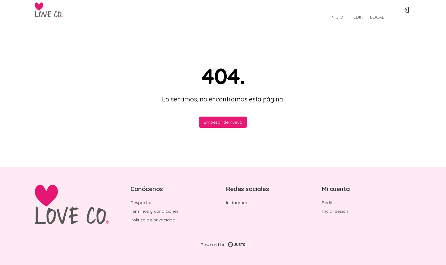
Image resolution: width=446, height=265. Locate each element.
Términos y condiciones (154, 211)
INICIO (336, 17)
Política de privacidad (152, 220)
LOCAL (377, 17)
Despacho (140, 202)
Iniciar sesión (335, 211)
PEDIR (357, 17)
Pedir (327, 202)
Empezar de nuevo (223, 122)
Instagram (236, 202)
